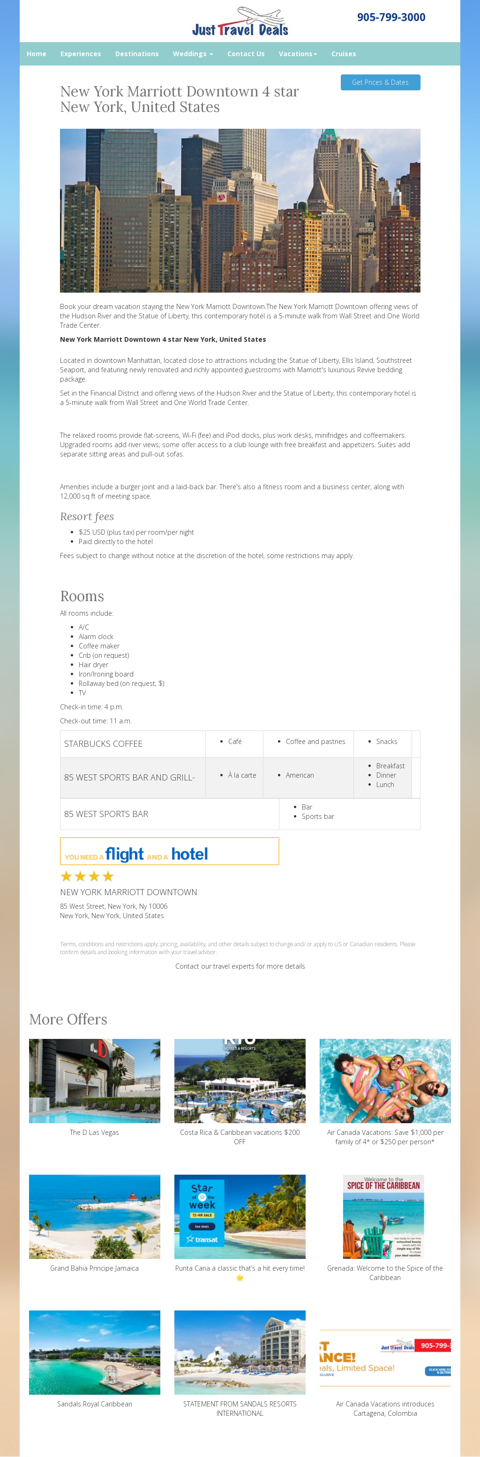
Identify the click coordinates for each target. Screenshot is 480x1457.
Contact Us (246, 53)
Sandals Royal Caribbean (94, 1359)
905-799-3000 (391, 17)
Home (36, 53)
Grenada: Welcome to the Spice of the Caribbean (385, 1228)
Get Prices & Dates (380, 82)
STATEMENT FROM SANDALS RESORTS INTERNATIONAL (240, 1364)
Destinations (137, 53)
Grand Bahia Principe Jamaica (94, 1224)
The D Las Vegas (94, 1088)
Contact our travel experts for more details (240, 966)
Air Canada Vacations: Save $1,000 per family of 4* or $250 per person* (385, 1092)
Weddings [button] (193, 53)
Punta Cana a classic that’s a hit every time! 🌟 (240, 1228)
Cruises (343, 53)
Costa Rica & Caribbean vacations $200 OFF (240, 1092)
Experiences (80, 53)
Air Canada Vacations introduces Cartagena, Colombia (385, 1364)
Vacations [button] (298, 53)
